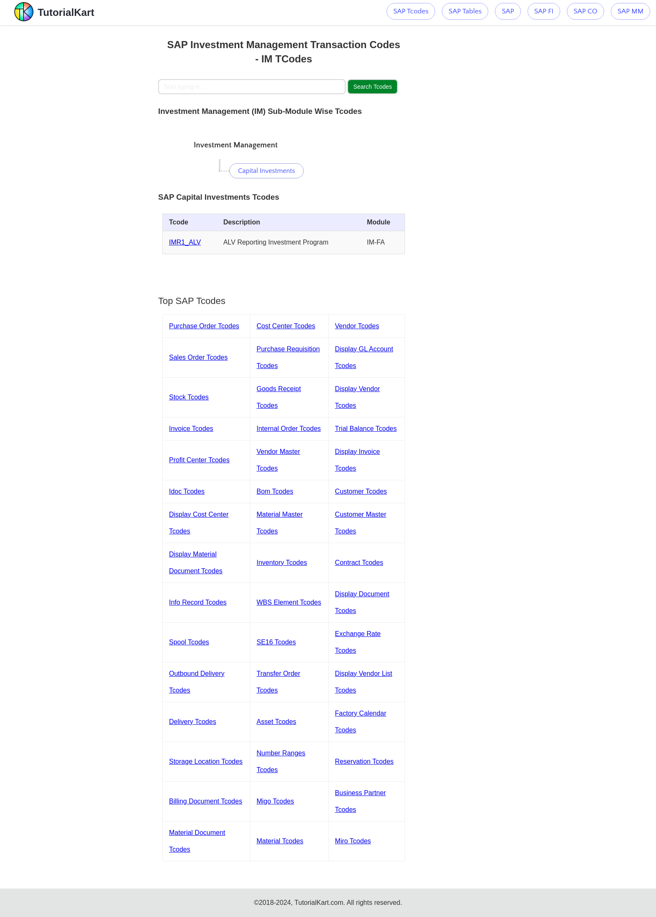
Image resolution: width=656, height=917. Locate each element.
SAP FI (544, 11)
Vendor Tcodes (357, 326)
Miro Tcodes (353, 841)
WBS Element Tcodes (288, 602)
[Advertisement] (96, 150)
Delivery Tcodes (192, 721)
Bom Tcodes (274, 491)
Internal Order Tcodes (288, 428)
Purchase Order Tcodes (204, 326)
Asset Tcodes (276, 721)
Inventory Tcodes (281, 562)
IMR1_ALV (185, 242)
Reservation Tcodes (364, 761)
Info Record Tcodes (198, 602)
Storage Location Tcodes (206, 761)
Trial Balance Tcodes (366, 428)
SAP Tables (465, 11)
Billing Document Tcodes (205, 801)
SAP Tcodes (410, 11)
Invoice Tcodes (191, 428)
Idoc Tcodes (187, 491)
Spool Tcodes (189, 642)
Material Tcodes (279, 841)
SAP (508, 11)
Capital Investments (266, 171)
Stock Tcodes (189, 397)
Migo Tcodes (275, 801)
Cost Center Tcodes (285, 326)
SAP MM (630, 11)
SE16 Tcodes (276, 642)
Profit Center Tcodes (199, 460)
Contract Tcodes (359, 562)
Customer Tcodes (361, 491)
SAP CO (585, 11)
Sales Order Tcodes (198, 357)
